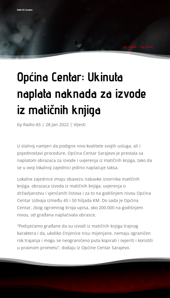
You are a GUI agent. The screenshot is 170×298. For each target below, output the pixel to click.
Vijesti (80, 124)
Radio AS (32, 124)
